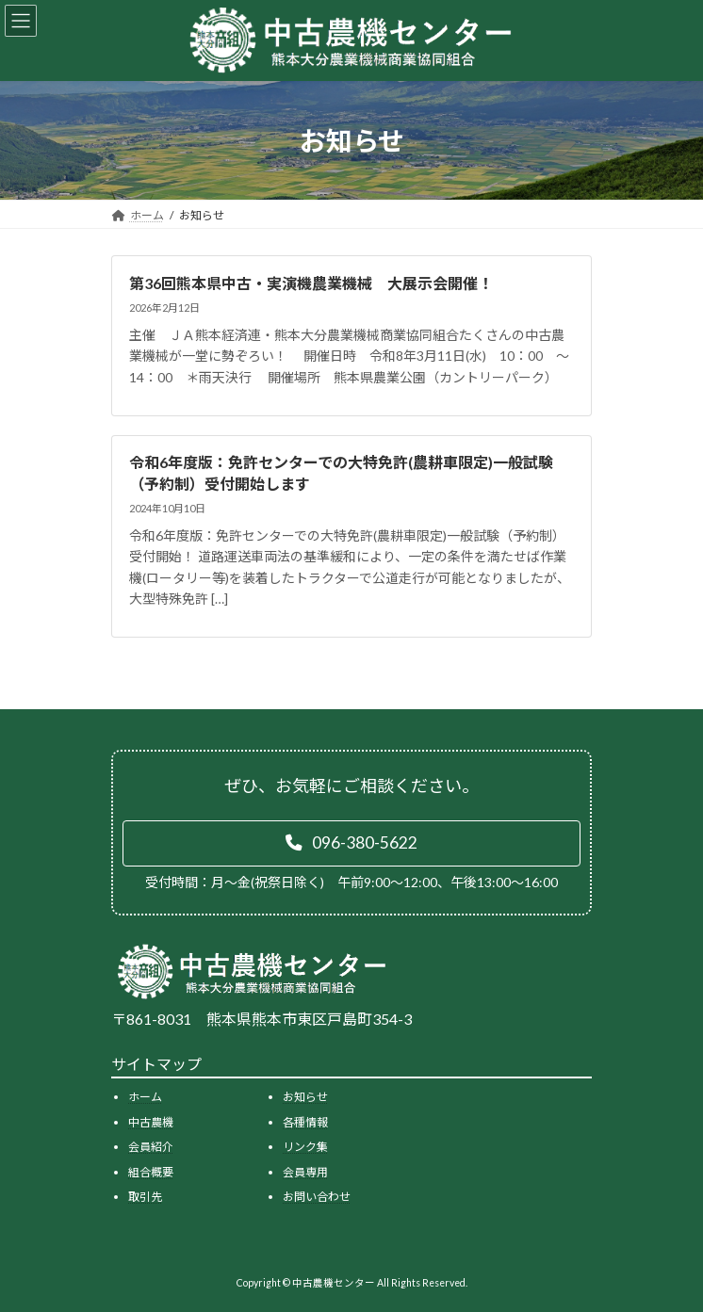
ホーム (145, 1097)
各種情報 (305, 1122)
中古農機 (150, 1122)
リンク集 (305, 1147)
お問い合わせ (317, 1198)
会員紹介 (150, 1147)
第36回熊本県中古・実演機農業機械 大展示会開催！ (311, 283)
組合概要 (150, 1172)
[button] (351, 843)
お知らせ (305, 1097)
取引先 (145, 1198)
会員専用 (305, 1172)
